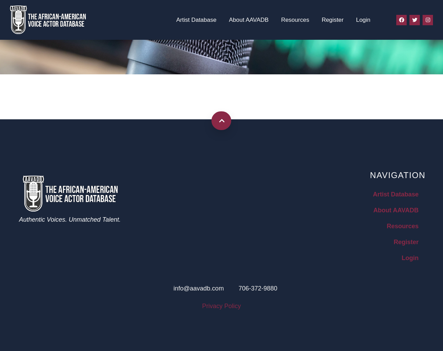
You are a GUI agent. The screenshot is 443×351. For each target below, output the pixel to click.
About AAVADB (249, 20)
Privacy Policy (221, 306)
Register (332, 20)
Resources (295, 20)
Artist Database (196, 20)
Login (363, 20)
